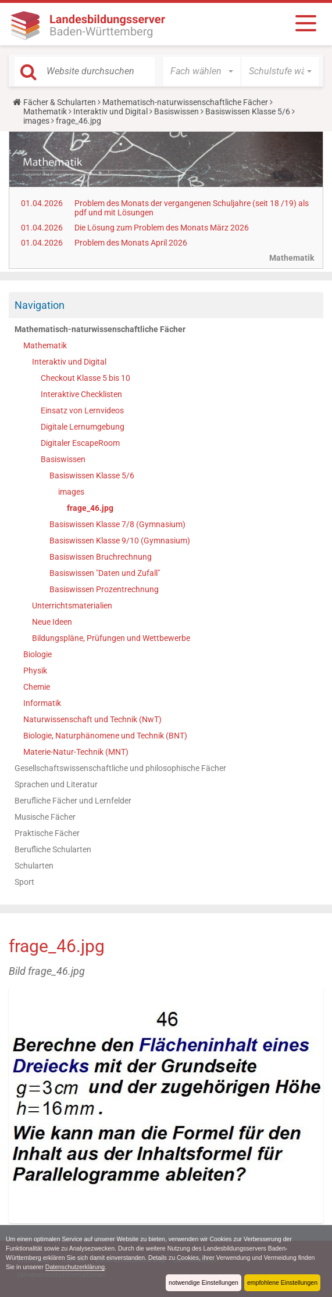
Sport (24, 882)
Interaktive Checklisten (81, 394)
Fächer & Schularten (59, 102)
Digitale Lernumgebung (82, 426)
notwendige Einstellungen (201, 1282)
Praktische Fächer (47, 833)
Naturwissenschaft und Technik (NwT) (92, 719)
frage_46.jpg (90, 508)
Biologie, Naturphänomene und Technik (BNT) (105, 735)
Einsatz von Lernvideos (82, 410)
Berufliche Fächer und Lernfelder (73, 800)
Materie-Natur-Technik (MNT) (75, 751)
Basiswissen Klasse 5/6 (247, 111)
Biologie (37, 654)
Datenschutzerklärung (95, 1266)
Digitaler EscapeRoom (80, 443)
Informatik (42, 703)
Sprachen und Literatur (56, 784)
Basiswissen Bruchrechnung (100, 556)
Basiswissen (176, 111)
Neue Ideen (52, 621)
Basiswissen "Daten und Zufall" (104, 573)
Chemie (36, 686)
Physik (35, 670)
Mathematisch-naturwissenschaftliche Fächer (185, 102)
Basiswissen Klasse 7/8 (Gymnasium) (117, 524)
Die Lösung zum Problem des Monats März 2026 (161, 227)
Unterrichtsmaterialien (72, 605)
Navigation (40, 305)
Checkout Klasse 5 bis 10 (85, 378)
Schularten (34, 865)
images (36, 120)
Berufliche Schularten (53, 849)
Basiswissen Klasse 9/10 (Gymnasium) (119, 540)
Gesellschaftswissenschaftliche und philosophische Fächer (120, 768)
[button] (201, 71)
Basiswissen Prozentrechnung (104, 589)
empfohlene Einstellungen (281, 1282)
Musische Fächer (45, 817)
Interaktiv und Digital (110, 111)
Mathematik (45, 111)
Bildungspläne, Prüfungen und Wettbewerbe (111, 638)
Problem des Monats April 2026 (130, 242)
